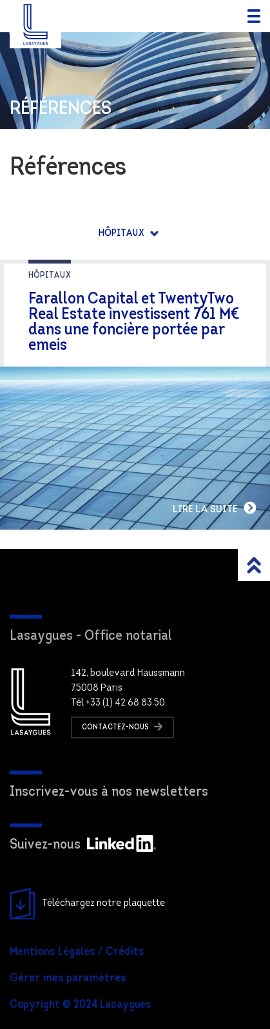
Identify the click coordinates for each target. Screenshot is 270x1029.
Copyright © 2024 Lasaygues (80, 1005)
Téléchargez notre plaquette (87, 904)
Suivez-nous (83, 845)
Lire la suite (215, 508)
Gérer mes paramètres (68, 978)
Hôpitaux (122, 233)
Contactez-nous (122, 726)
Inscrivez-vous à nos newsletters (109, 792)
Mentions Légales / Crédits (77, 952)
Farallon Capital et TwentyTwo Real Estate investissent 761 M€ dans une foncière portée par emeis (134, 322)
